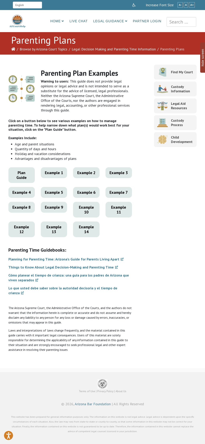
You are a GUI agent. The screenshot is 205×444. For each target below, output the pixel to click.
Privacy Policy (105, 391)
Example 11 (118, 210)
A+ (192, 4)
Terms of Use (87, 391)
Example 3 (119, 172)
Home (55, 21)
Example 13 (53, 229)
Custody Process (177, 122)
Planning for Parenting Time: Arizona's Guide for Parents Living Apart (63, 259)
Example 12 (21, 229)
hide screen (202, 57)
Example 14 (86, 229)
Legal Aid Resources (179, 105)
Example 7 (119, 192)
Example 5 (54, 192)
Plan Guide (21, 175)
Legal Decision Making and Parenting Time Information (114, 49)
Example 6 (86, 192)
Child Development (182, 139)
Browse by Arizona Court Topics (43, 49)
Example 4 (21, 192)
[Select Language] (27, 5)
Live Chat (78, 21)
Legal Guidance (108, 21)
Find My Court (182, 72)
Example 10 (86, 210)
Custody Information (180, 88)
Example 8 (21, 207)
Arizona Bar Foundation (93, 404)
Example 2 (86, 172)
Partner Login (147, 21)
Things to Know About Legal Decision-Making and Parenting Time (61, 267)
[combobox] (181, 22)
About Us (121, 391)
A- (180, 4)
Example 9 (54, 207)
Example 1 (54, 172)
